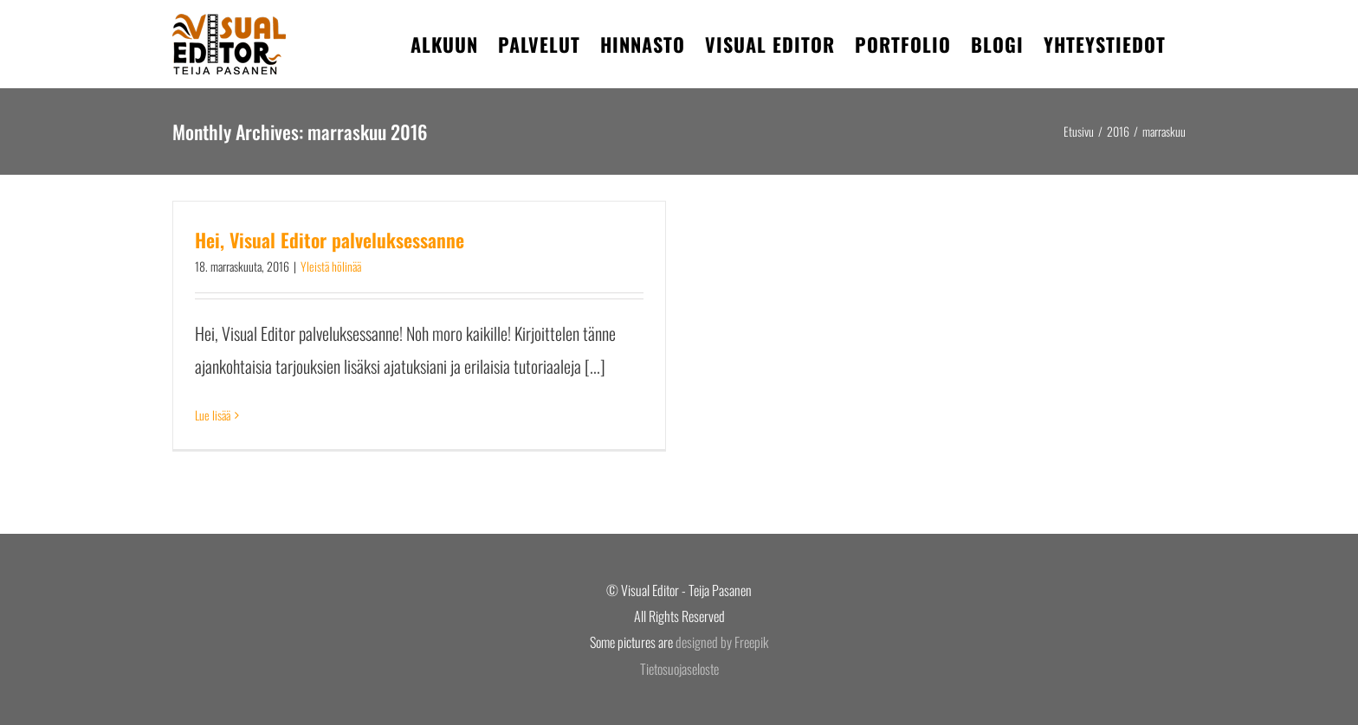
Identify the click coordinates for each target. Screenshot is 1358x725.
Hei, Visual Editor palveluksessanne (329, 239)
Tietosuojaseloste (679, 668)
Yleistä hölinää (331, 266)
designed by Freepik (722, 642)
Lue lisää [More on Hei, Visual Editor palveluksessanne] (212, 415)
